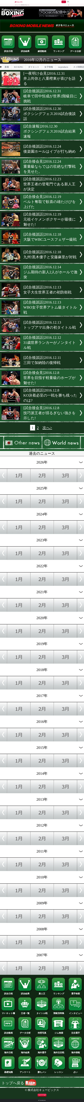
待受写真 (42, 1032)
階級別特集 (58, 1012)
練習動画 (42, 50)
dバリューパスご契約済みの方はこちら (22, 4)
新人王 (42, 992)
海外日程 (8, 1051)
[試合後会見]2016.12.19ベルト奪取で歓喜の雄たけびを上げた (49, 202)
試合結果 (25, 50)
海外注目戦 (58, 1051)
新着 (7, 67)
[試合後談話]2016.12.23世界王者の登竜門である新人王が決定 (49, 184)
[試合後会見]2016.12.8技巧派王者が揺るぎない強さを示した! (49, 413)
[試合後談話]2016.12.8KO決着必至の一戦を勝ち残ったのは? (50, 395)
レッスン (58, 1071)
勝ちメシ (42, 1071)
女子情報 (48, 67)
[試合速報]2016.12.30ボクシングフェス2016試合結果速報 (49, 131)
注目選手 (75, 1032)
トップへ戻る (19, 1083)
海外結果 (25, 1051)
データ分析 (75, 50)
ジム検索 (58, 1032)
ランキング (58, 50)
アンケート (25, 1071)
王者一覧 (25, 1012)
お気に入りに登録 (42, 1095)
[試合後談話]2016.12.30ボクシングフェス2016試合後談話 (49, 114)
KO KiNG (18, 67)
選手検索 (75, 992)
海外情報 (75, 1051)
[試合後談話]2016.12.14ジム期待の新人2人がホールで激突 (50, 272)
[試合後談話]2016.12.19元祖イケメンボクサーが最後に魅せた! (49, 219)
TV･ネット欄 (8, 1012)
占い (75, 1071)
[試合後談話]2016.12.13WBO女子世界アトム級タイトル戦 (50, 307)
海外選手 (42, 1051)
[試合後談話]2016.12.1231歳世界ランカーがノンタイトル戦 (49, 342)
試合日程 (8, 50)
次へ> (47, 428)
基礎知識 (8, 1071)
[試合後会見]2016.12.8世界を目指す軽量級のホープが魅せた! (49, 378)
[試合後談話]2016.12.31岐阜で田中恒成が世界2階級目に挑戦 (50, 96)
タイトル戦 (42, 1012)
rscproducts (63, 67)
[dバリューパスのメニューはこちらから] (68, 2)
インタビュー (75, 1012)
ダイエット (33, 67)
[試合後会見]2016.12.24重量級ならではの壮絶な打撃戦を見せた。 (49, 166)
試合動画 (8, 1032)
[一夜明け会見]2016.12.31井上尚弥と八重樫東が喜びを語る (49, 78)
